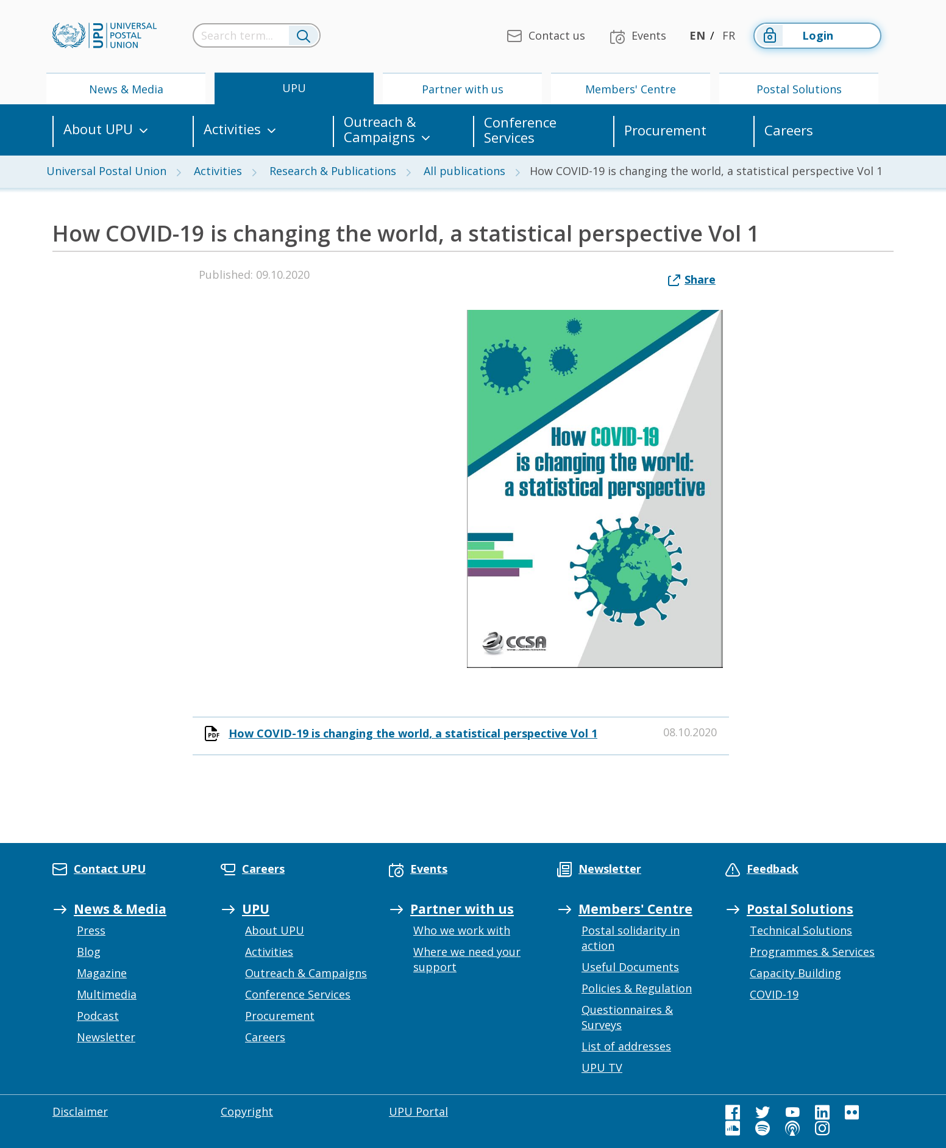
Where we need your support (467, 959)
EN (697, 35)
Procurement (665, 130)
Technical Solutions (801, 930)
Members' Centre (630, 89)
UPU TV (601, 1067)
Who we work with (461, 930)
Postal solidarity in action (630, 938)
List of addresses (626, 1046)
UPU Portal (418, 1111)
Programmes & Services (812, 951)
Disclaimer (80, 1111)
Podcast (98, 1015)
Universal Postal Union (106, 170)
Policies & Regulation (636, 988)
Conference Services (520, 130)
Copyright (247, 1111)
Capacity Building (795, 973)
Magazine (102, 973)
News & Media (126, 89)
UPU (294, 88)
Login (794, 36)
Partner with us (462, 89)
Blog (89, 951)
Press (91, 930)
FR (728, 35)
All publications (464, 170)
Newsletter (106, 1037)
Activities (232, 129)
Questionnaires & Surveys (627, 1017)
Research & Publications (332, 170)
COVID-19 (774, 994)
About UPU (98, 129)
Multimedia (107, 994)
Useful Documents (630, 967)
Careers (788, 130)
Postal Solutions (799, 89)
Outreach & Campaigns (380, 130)
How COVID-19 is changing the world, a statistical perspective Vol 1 (413, 733)
